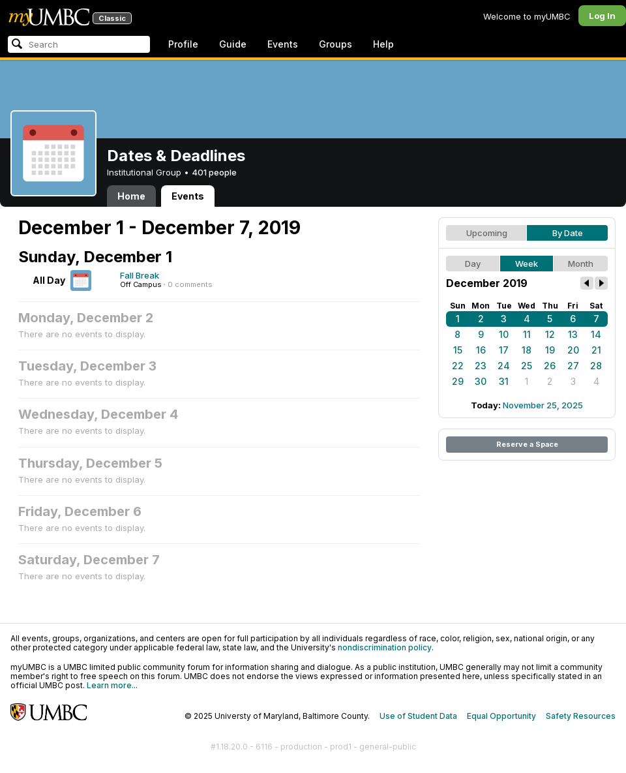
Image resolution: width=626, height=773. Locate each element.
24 (504, 365)
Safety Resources (581, 716)
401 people (214, 172)
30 (480, 381)
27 (573, 365)
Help (383, 44)
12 (550, 334)
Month (580, 263)
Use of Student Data (418, 716)
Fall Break (139, 275)
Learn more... (112, 685)
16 (481, 350)
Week (526, 263)
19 (550, 350)
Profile (183, 44)
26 (550, 365)
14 (596, 334)
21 (596, 350)
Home (131, 196)
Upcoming (486, 233)
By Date (567, 233)
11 (527, 334)
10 (504, 334)
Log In (602, 15)
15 (457, 350)
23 (480, 365)
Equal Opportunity (501, 716)
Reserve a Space (527, 444)
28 (596, 365)
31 (504, 381)
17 (504, 350)
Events (282, 44)
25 (526, 365)
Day (473, 263)
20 (573, 350)
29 (458, 381)
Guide (232, 44)
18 (526, 350)
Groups (335, 44)
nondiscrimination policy (385, 647)
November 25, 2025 (543, 405)
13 (573, 334)
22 (458, 365)
